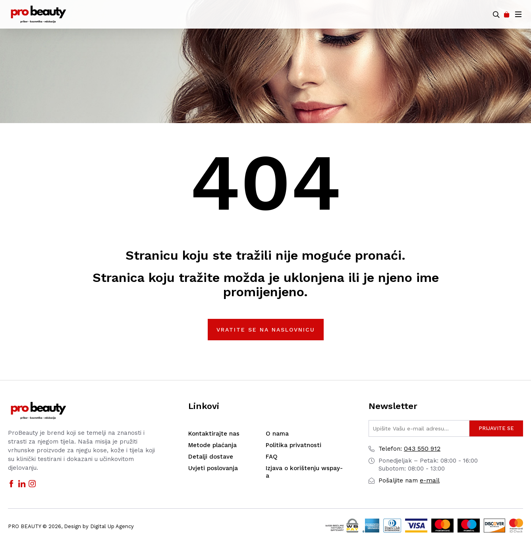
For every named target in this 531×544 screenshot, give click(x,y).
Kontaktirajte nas (213, 433)
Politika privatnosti (293, 445)
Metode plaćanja (212, 445)
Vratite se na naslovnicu (265, 329)
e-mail (409, 480)
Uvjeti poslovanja (213, 468)
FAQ (272, 456)
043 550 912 (409, 448)
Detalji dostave (210, 456)
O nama (277, 433)
